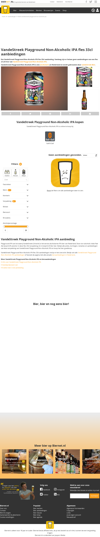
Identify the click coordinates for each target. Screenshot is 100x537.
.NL (12, 1)
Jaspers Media (60, 535)
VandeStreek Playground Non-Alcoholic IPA (30, 62)
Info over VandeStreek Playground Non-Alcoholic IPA (21, 262)
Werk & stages (5, 513)
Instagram (59, 490)
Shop (65, 10)
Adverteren (60, 2)
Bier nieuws (37, 513)
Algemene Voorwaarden (75, 508)
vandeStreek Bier (88, 65)
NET (8, 1)
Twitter (44, 495)
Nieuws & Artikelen (26, 10)
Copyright (70, 510)
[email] (79, 495)
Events (57, 10)
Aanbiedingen (12, 16)
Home (3, 16)
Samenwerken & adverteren (10, 515)
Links (69, 513)
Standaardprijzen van (9, 265)
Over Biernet (68, 2)
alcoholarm (44, 65)
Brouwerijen (48, 10)
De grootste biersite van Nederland (24, 2)
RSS (57, 495)
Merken (39, 10)
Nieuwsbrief (71, 517)
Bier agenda (37, 517)
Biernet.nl (38, 535)
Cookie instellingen (7, 517)
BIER (3, 1)
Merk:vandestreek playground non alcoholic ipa (32, 16)
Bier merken (37, 508)
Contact (52, 2)
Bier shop (36, 515)
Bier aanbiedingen (40, 510)
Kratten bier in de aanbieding (12, 268)
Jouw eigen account (74, 515)
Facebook (45, 490)
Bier (15, 10)
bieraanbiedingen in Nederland (63, 255)
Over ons (3, 508)
